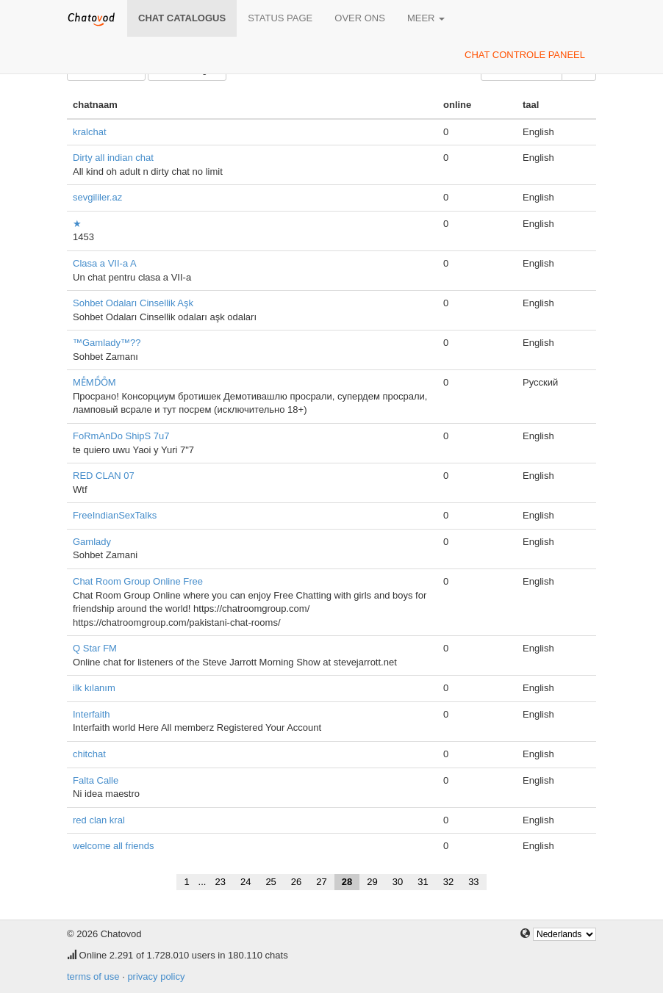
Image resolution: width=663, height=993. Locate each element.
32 (448, 881)
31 (422, 881)
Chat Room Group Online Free (138, 581)
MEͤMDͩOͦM (94, 382)
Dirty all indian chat (113, 157)
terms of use (93, 976)
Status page (280, 18)
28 (347, 881)
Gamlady (92, 541)
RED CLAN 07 (104, 475)
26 (296, 881)
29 (372, 881)
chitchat (89, 753)
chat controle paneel (525, 54)
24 (245, 881)
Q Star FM (95, 648)
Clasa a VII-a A (105, 263)
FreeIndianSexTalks (115, 515)
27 (321, 881)
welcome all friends (113, 845)
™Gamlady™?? (106, 342)
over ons (359, 18)
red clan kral (99, 820)
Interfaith (91, 714)
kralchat (90, 131)
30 (398, 881)
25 (270, 881)
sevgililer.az (97, 197)
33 (473, 881)
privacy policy (155, 976)
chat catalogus (182, 18)
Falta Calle (95, 780)
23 (220, 881)
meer (426, 18)
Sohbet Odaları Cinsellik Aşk (133, 302)
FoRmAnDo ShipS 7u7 (121, 435)
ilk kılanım (94, 687)
